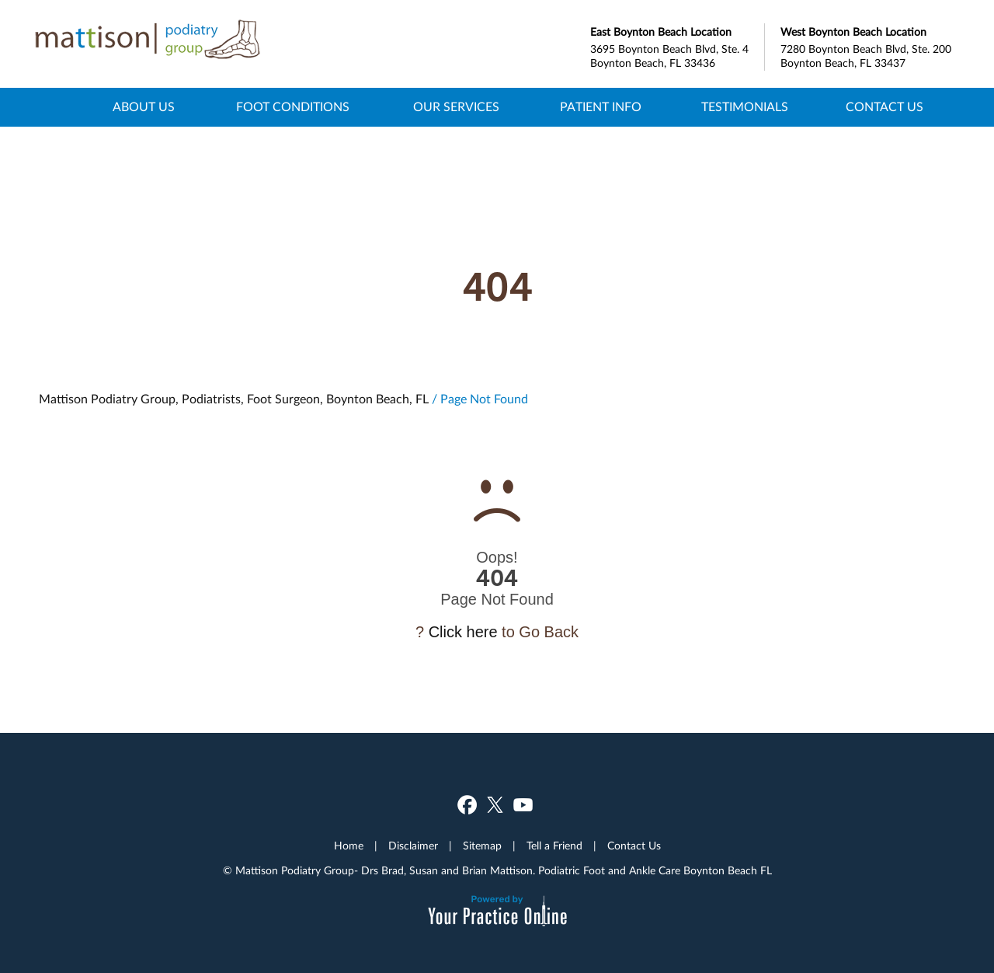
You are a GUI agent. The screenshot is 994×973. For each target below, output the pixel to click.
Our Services (456, 107)
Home (63, 107)
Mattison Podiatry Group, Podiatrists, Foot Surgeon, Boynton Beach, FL (234, 399)
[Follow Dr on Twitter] (970, 363)
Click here (463, 631)
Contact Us (884, 107)
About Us (144, 107)
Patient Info (600, 107)
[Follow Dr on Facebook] (970, 315)
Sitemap (482, 846)
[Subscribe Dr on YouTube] (970, 410)
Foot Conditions (292, 107)
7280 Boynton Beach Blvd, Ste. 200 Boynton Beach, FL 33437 (867, 46)
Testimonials (744, 107)
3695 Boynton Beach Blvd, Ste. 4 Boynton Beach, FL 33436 (677, 46)
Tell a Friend (554, 846)
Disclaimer (413, 846)
